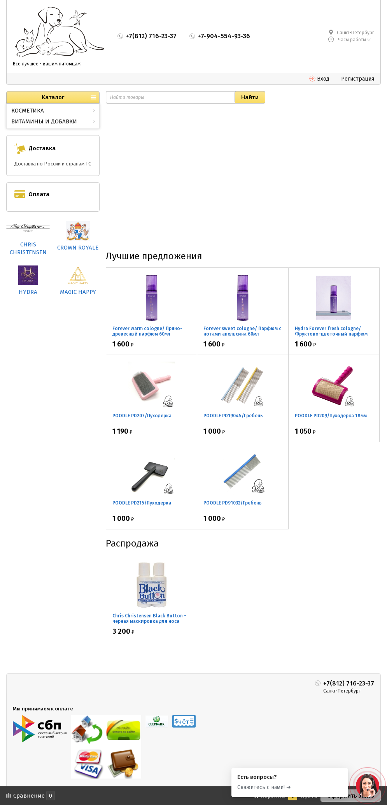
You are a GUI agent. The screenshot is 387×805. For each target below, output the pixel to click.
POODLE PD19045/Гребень (233, 415)
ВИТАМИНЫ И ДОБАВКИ (44, 121)
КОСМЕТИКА (27, 110)
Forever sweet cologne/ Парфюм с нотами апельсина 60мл (242, 331)
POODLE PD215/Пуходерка (141, 503)
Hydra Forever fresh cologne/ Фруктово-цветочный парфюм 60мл (331, 334)
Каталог (53, 97)
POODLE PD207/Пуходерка (142, 415)
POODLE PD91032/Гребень (232, 503)
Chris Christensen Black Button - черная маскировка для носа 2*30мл (149, 621)
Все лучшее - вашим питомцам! (47, 64)
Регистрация (357, 79)
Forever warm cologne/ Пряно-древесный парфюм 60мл (147, 331)
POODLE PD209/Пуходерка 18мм (331, 415)
